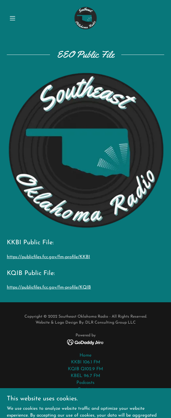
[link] (85, 18)
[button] (18, 18)
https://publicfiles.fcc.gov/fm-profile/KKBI (48, 257)
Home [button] (85, 355)
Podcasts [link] (85, 382)
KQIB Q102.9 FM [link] (85, 369)
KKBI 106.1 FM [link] (85, 362)
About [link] (85, 396)
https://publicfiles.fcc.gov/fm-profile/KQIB (49, 287)
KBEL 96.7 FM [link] (85, 376)
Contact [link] (86, 389)
